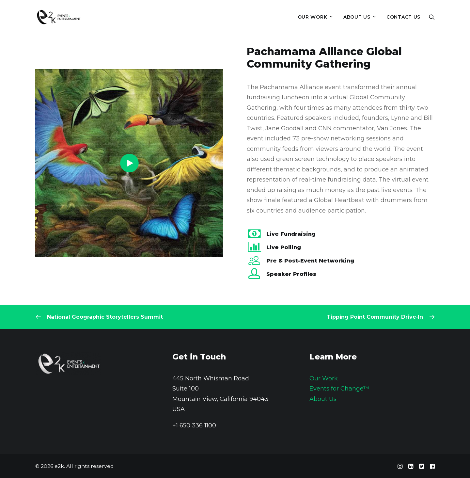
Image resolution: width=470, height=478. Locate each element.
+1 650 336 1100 (194, 425)
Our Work (315, 17)
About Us (323, 399)
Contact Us (403, 17)
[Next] (355, 317)
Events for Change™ (339, 388)
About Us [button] (359, 17)
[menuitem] (315, 17)
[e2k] (58, 17)
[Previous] (115, 317)
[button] (432, 17)
